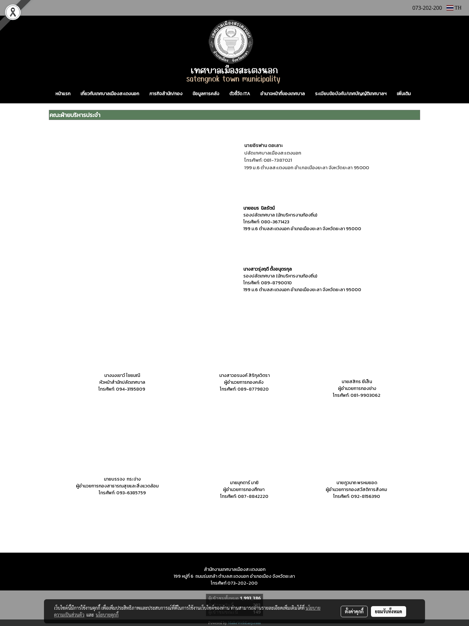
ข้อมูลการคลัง (205, 93)
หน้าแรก (62, 93)
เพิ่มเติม (404, 93)
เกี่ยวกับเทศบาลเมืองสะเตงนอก (109, 93)
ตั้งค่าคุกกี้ (354, 611)
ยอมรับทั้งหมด (388, 611)
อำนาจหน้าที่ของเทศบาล (282, 93)
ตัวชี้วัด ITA (239, 93)
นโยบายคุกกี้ (107, 615)
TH (454, 7)
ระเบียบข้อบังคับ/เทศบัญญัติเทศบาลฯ (351, 93)
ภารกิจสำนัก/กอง (165, 93)
